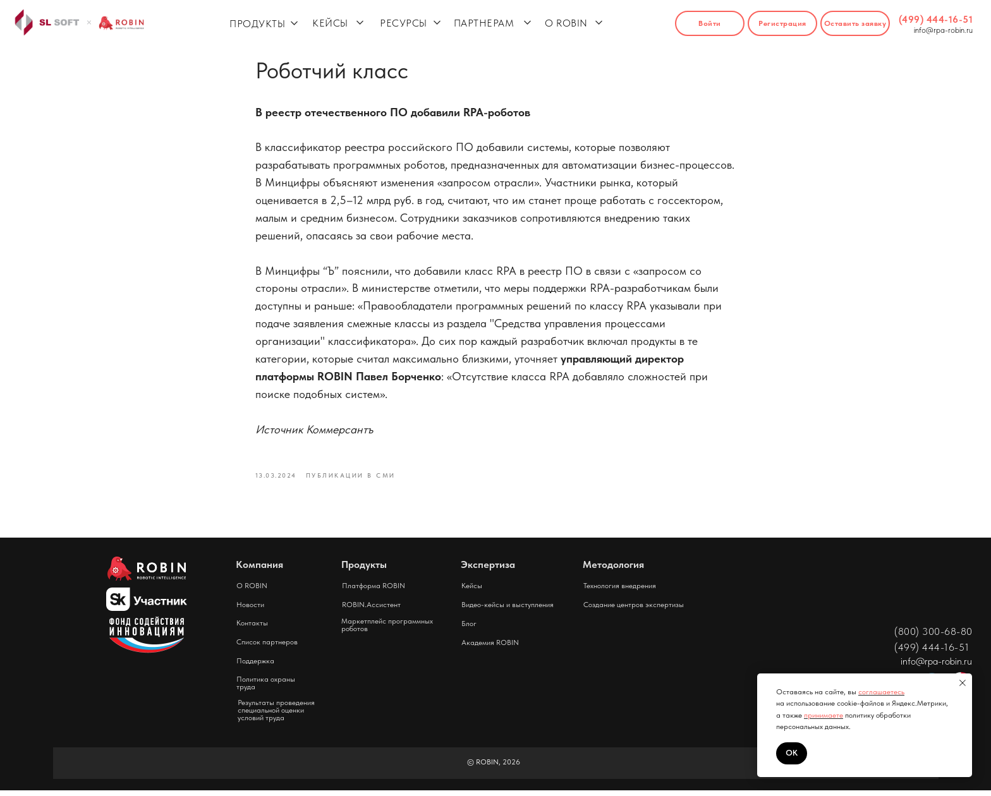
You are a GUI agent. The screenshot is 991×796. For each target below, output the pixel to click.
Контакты (252, 628)
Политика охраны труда (265, 688)
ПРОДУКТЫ (257, 24)
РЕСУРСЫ (403, 23)
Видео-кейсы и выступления (507, 610)
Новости (250, 610)
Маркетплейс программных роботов (387, 630)
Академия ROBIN (490, 648)
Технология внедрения (619, 591)
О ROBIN (566, 23)
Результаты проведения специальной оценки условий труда (276, 716)
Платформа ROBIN (373, 591)
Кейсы (471, 591)
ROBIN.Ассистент (371, 610)
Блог (469, 629)
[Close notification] (962, 683)
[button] (855, 23)
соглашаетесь (881, 691)
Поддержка (255, 666)
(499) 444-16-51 (936, 19)
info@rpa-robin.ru (943, 30)
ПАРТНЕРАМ (484, 23)
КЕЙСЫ (330, 23)
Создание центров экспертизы (633, 610)
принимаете (823, 715)
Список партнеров (267, 647)
